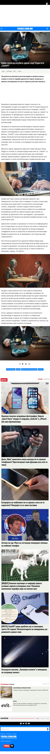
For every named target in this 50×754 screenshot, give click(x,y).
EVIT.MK (15, 704)
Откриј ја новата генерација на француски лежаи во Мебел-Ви (30, 693)
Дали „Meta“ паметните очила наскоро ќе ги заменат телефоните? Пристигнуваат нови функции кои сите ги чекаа (24, 462)
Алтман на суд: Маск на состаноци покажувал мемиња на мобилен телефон (21, 546)
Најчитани (4, 721)
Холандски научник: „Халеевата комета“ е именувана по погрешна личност (24, 673)
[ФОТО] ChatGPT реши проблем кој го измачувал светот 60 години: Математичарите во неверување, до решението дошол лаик (23, 631)
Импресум (3, 736)
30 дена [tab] (47, 721)
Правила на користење (6, 744)
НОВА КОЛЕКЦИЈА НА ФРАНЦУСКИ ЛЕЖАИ (22, 690)
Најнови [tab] (40, 379)
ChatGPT (40, 369)
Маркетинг (9, 736)
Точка (3, 71)
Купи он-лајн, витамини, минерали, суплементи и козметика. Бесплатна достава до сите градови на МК (30, 707)
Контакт (14, 736)
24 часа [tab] (37, 721)
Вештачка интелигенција (29, 369)
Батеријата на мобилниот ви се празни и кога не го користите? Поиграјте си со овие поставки (23, 505)
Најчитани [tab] (46, 379)
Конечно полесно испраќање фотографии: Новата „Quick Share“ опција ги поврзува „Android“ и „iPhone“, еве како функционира (24, 419)
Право (18, 369)
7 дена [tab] (42, 721)
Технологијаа (11, 369)
